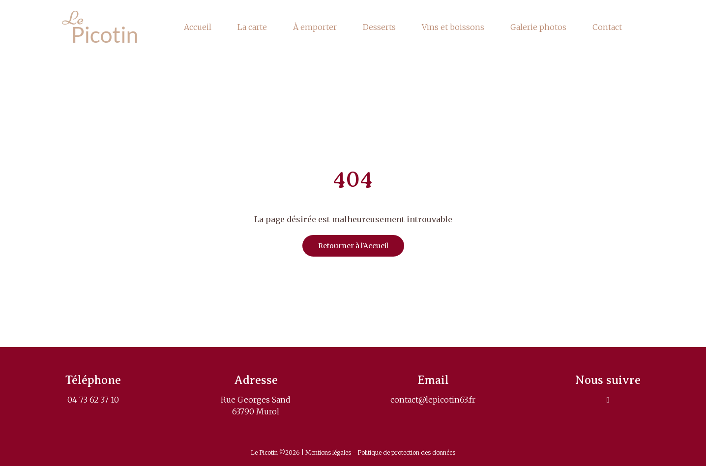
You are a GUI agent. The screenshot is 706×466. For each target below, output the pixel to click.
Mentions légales (329, 452)
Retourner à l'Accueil (353, 245)
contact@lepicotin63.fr (432, 400)
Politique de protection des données (406, 452)
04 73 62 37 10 (93, 400)
